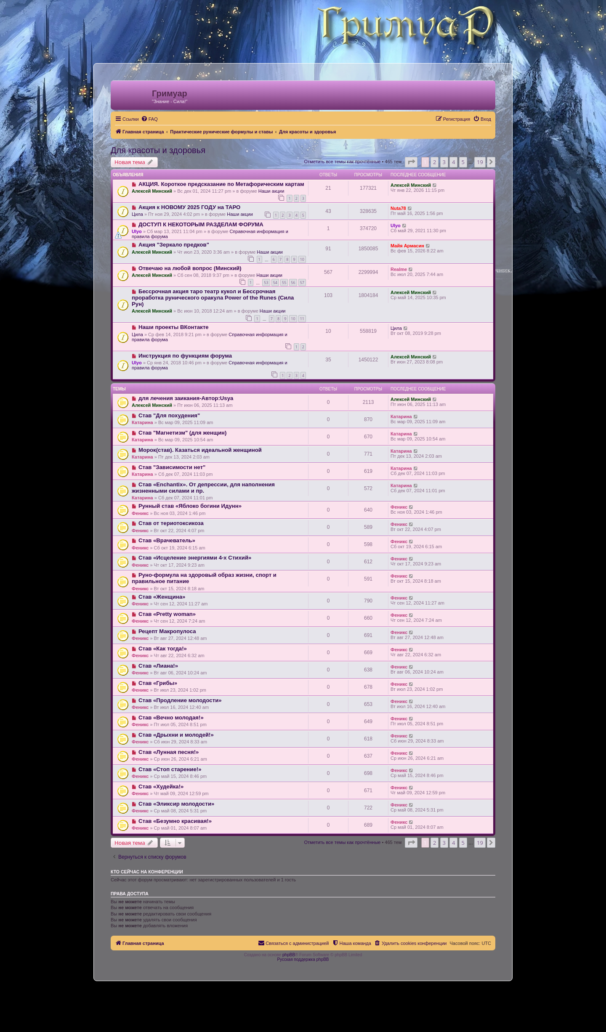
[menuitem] (149, 119)
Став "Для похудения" (169, 415)
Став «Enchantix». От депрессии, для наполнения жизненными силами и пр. (203, 487)
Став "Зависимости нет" (171, 467)
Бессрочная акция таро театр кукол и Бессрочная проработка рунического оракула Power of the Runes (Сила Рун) (213, 297)
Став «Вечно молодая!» (171, 717)
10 (302, 259)
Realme (399, 269)
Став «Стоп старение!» (170, 769)
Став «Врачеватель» (166, 540)
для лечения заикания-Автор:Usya (185, 398)
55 (284, 282)
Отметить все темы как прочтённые (342, 161)
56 (293, 282)
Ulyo (137, 231)
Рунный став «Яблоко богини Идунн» (190, 506)
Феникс (140, 513)
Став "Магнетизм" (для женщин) (182, 433)
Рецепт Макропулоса (167, 631)
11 (302, 318)
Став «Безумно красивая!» (175, 821)
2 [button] (434, 162)
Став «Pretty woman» (167, 614)
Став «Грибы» (157, 683)
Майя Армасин (407, 245)
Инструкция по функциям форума (185, 356)
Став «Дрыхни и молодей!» (176, 735)
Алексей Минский (152, 191)
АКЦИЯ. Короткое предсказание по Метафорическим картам (221, 184)
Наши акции (271, 191)
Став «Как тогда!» (162, 648)
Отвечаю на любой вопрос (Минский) (190, 268)
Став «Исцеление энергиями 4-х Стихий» (194, 557)
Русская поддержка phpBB (303, 959)
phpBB (288, 954)
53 (266, 282)
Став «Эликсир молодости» (176, 804)
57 (302, 282)
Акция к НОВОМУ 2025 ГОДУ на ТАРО (189, 207)
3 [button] (444, 162)
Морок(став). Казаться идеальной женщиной (200, 450)
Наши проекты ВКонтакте (173, 327)
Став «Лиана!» (158, 666)
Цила (137, 214)
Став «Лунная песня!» (168, 752)
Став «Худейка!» (161, 786)
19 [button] (480, 162)
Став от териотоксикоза (171, 523)
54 (275, 282)
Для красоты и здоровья (158, 150)
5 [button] (463, 162)
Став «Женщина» (162, 597)
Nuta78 (398, 208)
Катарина (142, 422)
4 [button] (453, 162)
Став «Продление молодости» (180, 700)
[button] (411, 162)
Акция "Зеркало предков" (173, 244)
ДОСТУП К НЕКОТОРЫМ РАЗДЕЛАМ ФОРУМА (200, 224)
